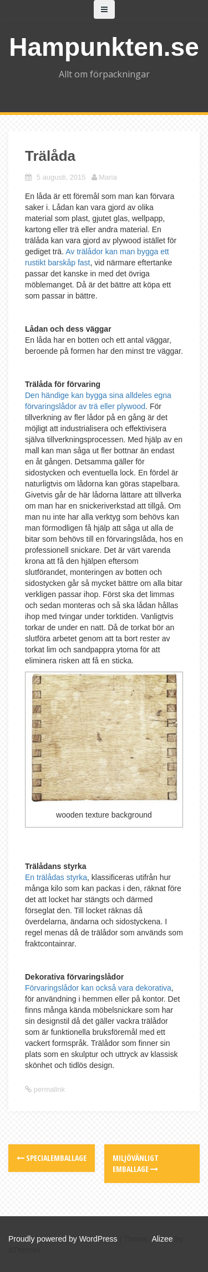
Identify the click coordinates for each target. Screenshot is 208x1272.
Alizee (162, 1238)
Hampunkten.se (104, 47)
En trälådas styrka (56, 877)
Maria (108, 177)
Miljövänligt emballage (136, 1163)
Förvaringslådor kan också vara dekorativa (98, 987)
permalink (48, 1089)
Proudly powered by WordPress (63, 1238)
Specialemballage (52, 1158)
